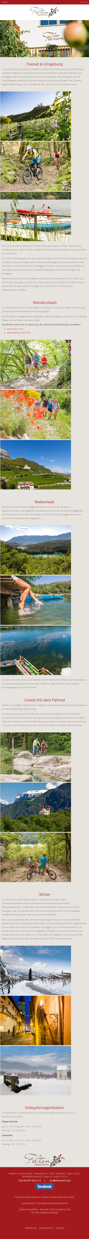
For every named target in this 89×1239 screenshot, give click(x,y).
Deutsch (84, 2)
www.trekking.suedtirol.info (19, 332)
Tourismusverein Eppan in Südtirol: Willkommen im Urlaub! (44, 1197)
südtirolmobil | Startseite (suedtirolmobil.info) (44, 1203)
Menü (4, 2)
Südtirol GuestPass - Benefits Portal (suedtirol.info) (44, 1209)
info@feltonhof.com (60, 1180)
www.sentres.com (15, 328)
